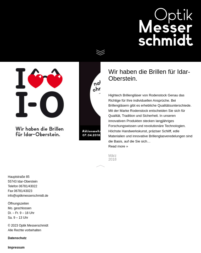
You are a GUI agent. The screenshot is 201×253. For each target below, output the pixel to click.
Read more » (118, 146)
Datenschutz (17, 238)
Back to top (100, 166)
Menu (100, 52)
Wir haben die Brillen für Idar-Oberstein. (149, 75)
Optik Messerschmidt (159, 27)
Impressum (16, 247)
